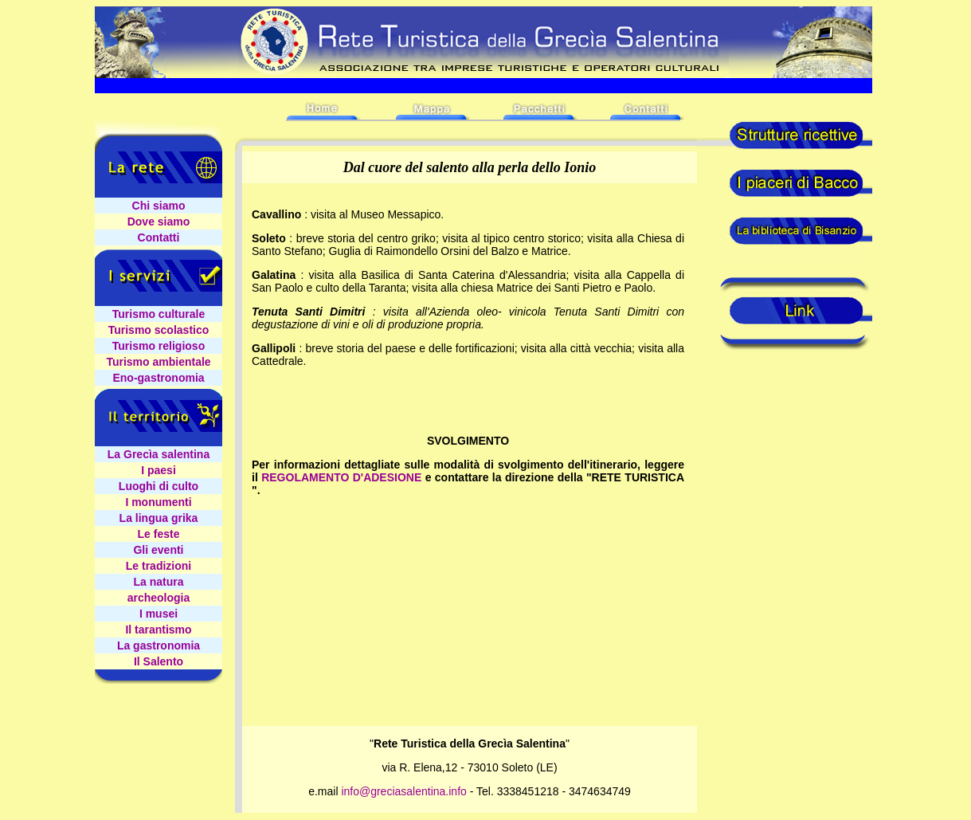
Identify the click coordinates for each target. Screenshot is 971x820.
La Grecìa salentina (158, 454)
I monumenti (158, 502)
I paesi (158, 470)
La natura (158, 581)
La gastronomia (158, 645)
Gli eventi (158, 549)
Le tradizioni (158, 565)
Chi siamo (159, 205)
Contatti (159, 237)
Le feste (159, 534)
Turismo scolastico (158, 330)
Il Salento (158, 661)
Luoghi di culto (158, 486)
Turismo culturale (158, 314)
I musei (158, 613)
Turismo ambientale (158, 361)
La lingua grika (158, 518)
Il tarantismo (158, 629)
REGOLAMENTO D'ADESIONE (341, 477)
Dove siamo (158, 221)
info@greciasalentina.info (403, 791)
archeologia (158, 597)
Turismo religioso (158, 345)
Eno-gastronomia (158, 377)
